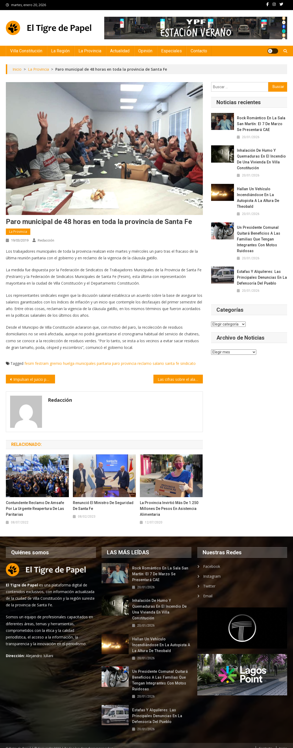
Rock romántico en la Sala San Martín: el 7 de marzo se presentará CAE (261, 124)
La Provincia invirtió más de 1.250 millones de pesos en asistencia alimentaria (169, 509)
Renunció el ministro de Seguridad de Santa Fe (103, 506)
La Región (60, 50)
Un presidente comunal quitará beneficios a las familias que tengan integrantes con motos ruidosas (258, 239)
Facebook (211, 566)
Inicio (283, 742)
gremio (56, 363)
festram (42, 363)
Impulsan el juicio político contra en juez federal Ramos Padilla (34, 379)
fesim (29, 363)
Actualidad (119, 50)
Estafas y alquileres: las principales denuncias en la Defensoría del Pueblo (261, 277)
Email (207, 595)
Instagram (212, 576)
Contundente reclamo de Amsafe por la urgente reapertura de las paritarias (35, 509)
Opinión (145, 50)
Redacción (46, 240)
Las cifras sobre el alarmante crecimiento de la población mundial (180, 379)
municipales (86, 363)
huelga (68, 363)
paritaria (104, 363)
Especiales (171, 50)
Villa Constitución (26, 50)
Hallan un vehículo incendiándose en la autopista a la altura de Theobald (257, 198)
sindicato (188, 363)
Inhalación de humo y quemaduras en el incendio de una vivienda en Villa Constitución (261, 159)
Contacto (199, 50)
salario (158, 363)
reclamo (144, 363)
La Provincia (89, 50)
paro (116, 363)
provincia (128, 363)
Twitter (209, 586)
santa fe (172, 363)
